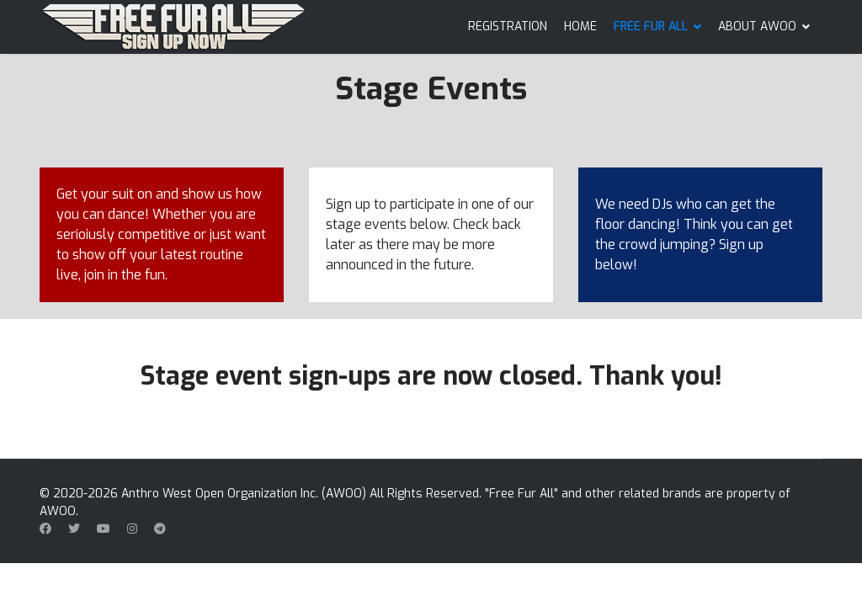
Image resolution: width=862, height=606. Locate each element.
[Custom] (160, 529)
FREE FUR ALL (651, 27)
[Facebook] (45, 529)
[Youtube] (103, 529)
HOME (580, 27)
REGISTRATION (507, 27)
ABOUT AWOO (757, 27)
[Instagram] (132, 529)
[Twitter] (74, 529)
